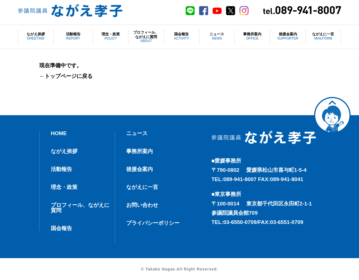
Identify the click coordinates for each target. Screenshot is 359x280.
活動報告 (73, 36)
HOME (59, 133)
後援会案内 (287, 36)
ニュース (216, 36)
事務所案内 (252, 36)
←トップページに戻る (66, 76)
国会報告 (181, 36)
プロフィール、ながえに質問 (146, 36)
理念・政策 (110, 36)
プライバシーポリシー (153, 223)
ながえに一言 (323, 36)
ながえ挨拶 (35, 36)
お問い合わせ (142, 205)
